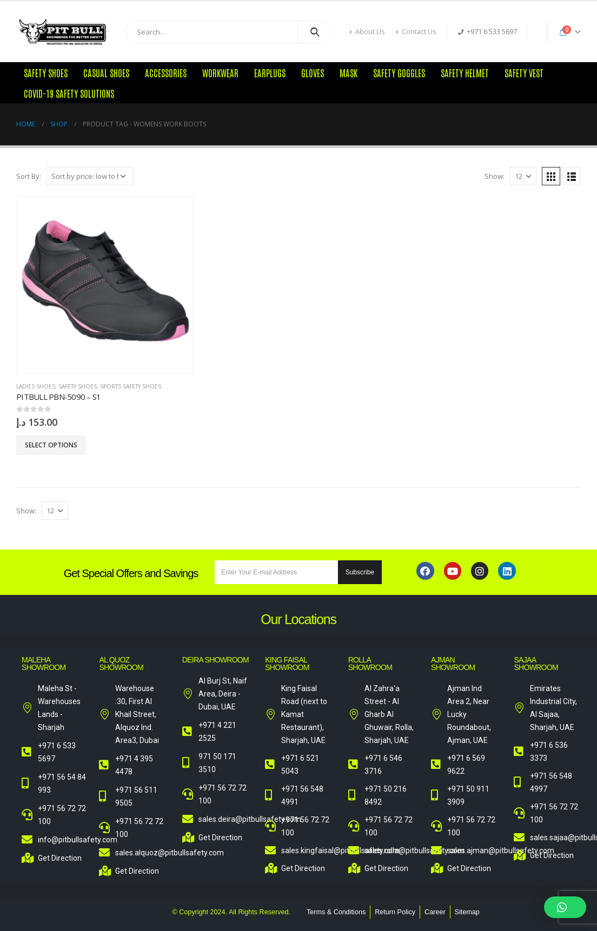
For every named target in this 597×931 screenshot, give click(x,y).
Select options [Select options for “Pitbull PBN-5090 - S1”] (51, 445)
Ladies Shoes (35, 386)
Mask (348, 72)
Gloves (312, 72)
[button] (565, 907)
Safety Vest (524, 72)
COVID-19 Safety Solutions (69, 93)
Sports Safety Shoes (130, 386)
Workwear (220, 72)
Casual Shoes (106, 72)
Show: (495, 176)
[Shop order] (90, 176)
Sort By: (28, 176)
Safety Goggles (399, 72)
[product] (105, 285)
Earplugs (270, 72)
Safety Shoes (46, 72)
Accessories (166, 72)
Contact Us (416, 31)
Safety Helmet (465, 72)
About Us (367, 31)
